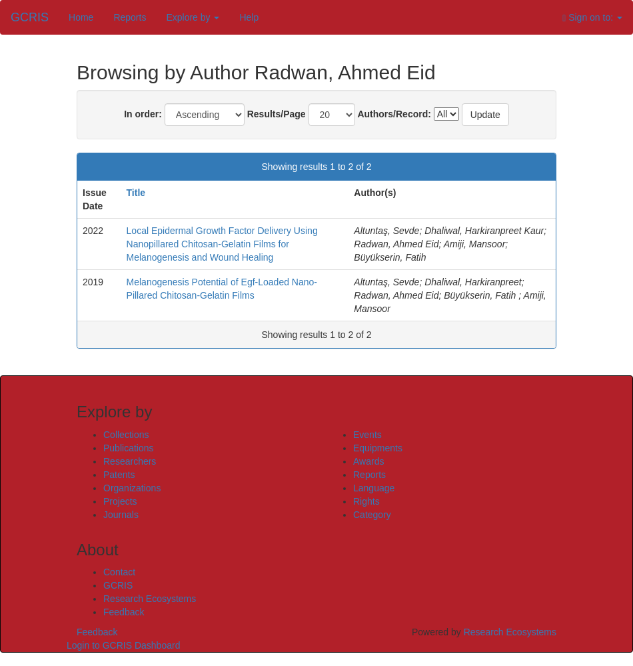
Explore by (192, 17)
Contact (119, 572)
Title (136, 192)
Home (81, 17)
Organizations (132, 488)
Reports (129, 17)
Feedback (123, 612)
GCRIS (118, 585)
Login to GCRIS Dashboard (123, 645)
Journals (121, 514)
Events (367, 434)
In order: (143, 114)
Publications (128, 448)
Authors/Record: (393, 114)
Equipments (377, 448)
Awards (368, 461)
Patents (119, 474)
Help (249, 17)
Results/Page (276, 114)
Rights (366, 501)
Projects (120, 501)
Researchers (129, 461)
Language (373, 488)
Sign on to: (592, 17)
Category (372, 514)
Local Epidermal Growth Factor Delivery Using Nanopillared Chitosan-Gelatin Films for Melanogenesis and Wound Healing (222, 244)
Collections (126, 434)
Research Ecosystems (149, 598)
